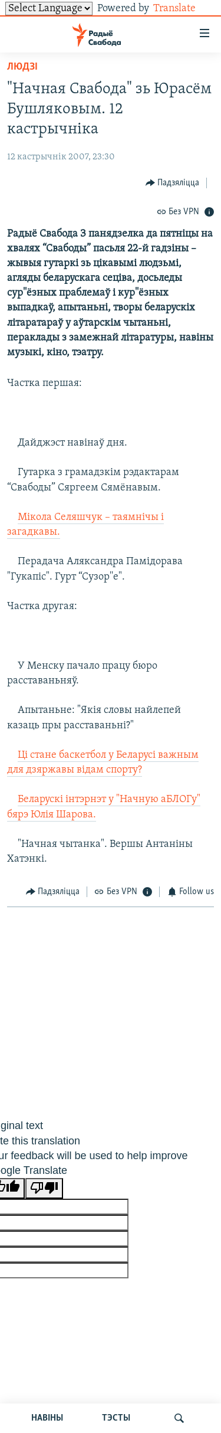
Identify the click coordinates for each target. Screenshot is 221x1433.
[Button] (173, 182)
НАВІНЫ (47, 1418)
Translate (183, 8)
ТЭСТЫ (116, 1418)
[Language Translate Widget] (49, 8)
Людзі (22, 67)
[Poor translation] (44, 1188)
